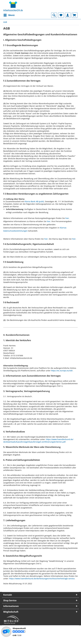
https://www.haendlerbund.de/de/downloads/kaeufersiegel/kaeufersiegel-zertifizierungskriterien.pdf (38, 440)
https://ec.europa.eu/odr (62, 370)
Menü (9, 15)
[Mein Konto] (67, 15)
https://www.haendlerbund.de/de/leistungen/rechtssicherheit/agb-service (42, 578)
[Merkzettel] (61, 15)
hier (67, 218)
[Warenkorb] (74, 15)
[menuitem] (9, 15)
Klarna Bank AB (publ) (34, 201)
